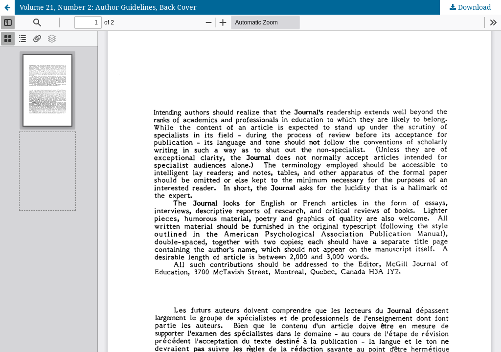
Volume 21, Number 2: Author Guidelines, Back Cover (108, 7)
